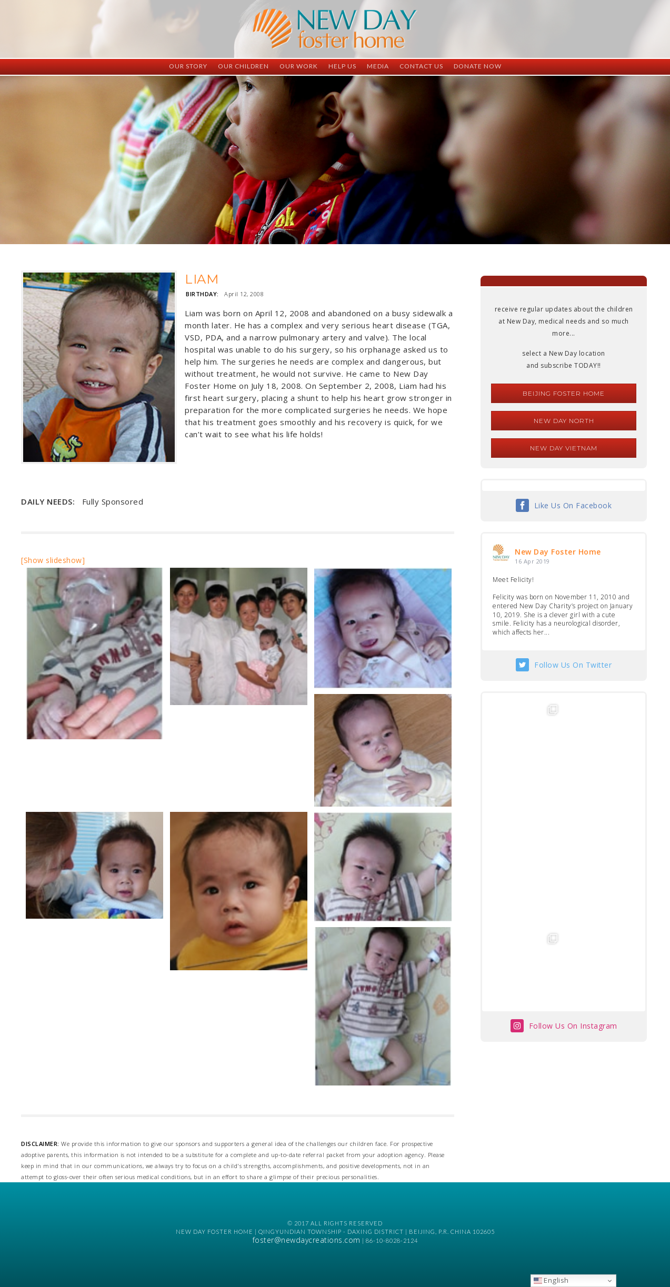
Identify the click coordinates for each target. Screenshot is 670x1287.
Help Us (342, 66)
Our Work (298, 66)
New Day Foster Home (558, 552)
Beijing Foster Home (564, 393)
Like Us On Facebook (573, 505)
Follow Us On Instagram (573, 873)
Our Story (188, 66)
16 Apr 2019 (532, 561)
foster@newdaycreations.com (307, 1240)
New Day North (564, 421)
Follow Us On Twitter (573, 665)
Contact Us (421, 66)
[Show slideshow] (53, 560)
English (551, 1280)
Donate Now (478, 66)
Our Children (243, 66)
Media (378, 66)
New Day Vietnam (563, 448)
